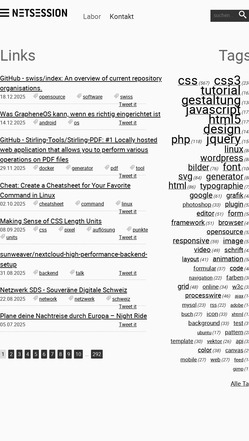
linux (123, 203)
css (40, 229)
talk (77, 272)
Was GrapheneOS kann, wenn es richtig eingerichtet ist (80, 113)
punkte (137, 229)
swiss (123, 96)
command (89, 203)
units (8, 237)
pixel (66, 229)
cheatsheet (48, 203)
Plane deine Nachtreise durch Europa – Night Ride (73, 315)
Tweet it (128, 104)
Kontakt (122, 16)
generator (79, 168)
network (45, 298)
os (73, 122)
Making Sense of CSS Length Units (51, 220)
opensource (49, 96)
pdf (111, 168)
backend (45, 272)
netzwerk (81, 298)
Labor (92, 16)
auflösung (100, 229)
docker (43, 168)
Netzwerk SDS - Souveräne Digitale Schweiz (63, 289)
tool (137, 168)
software (89, 96)
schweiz (118, 298)
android (44, 122)
